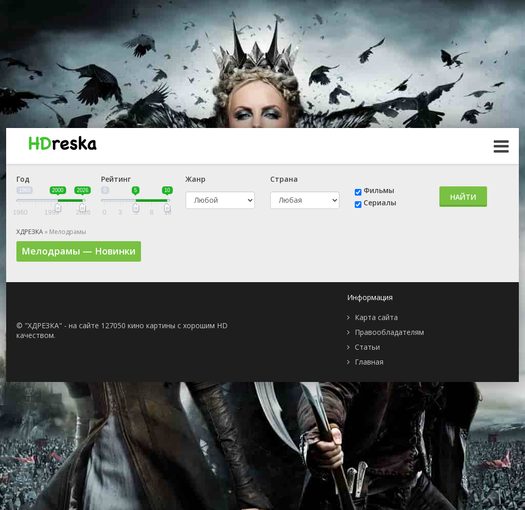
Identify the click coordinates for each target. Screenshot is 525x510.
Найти (463, 197)
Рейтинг (116, 179)
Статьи (367, 347)
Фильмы (379, 190)
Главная (369, 362)
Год (23, 179)
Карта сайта (376, 317)
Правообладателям (389, 332)
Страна (284, 179)
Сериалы (380, 202)
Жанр (196, 179)
